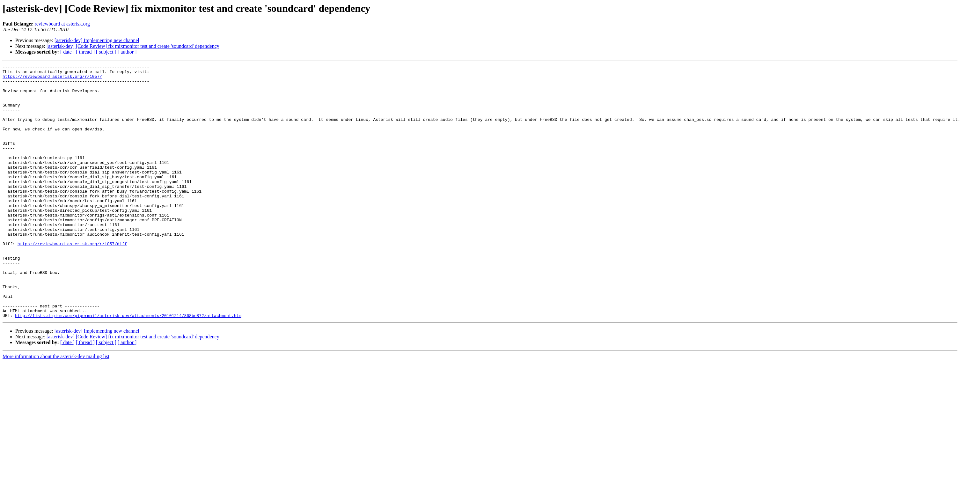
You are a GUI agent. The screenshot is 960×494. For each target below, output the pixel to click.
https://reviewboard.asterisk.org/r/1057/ (52, 79)
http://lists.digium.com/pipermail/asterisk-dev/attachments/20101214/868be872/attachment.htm (128, 366)
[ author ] (127, 52)
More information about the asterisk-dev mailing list (56, 407)
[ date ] (67, 52)
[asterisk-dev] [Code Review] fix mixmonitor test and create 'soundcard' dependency (133, 46)
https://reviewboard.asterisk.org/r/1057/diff (72, 280)
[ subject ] (106, 52)
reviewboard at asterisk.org (62, 23)
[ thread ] (85, 52)
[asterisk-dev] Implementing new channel (97, 40)
